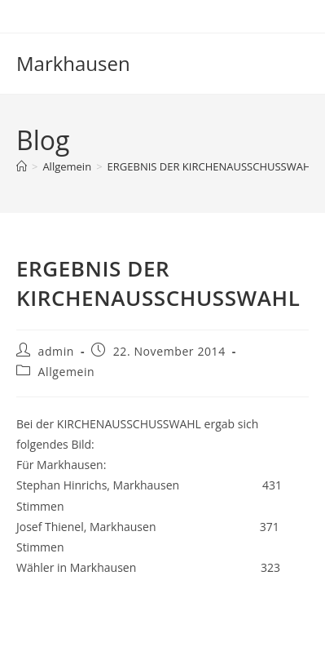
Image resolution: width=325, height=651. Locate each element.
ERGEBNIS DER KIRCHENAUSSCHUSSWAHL (212, 166)
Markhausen (73, 63)
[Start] (21, 166)
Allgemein (66, 371)
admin (56, 351)
